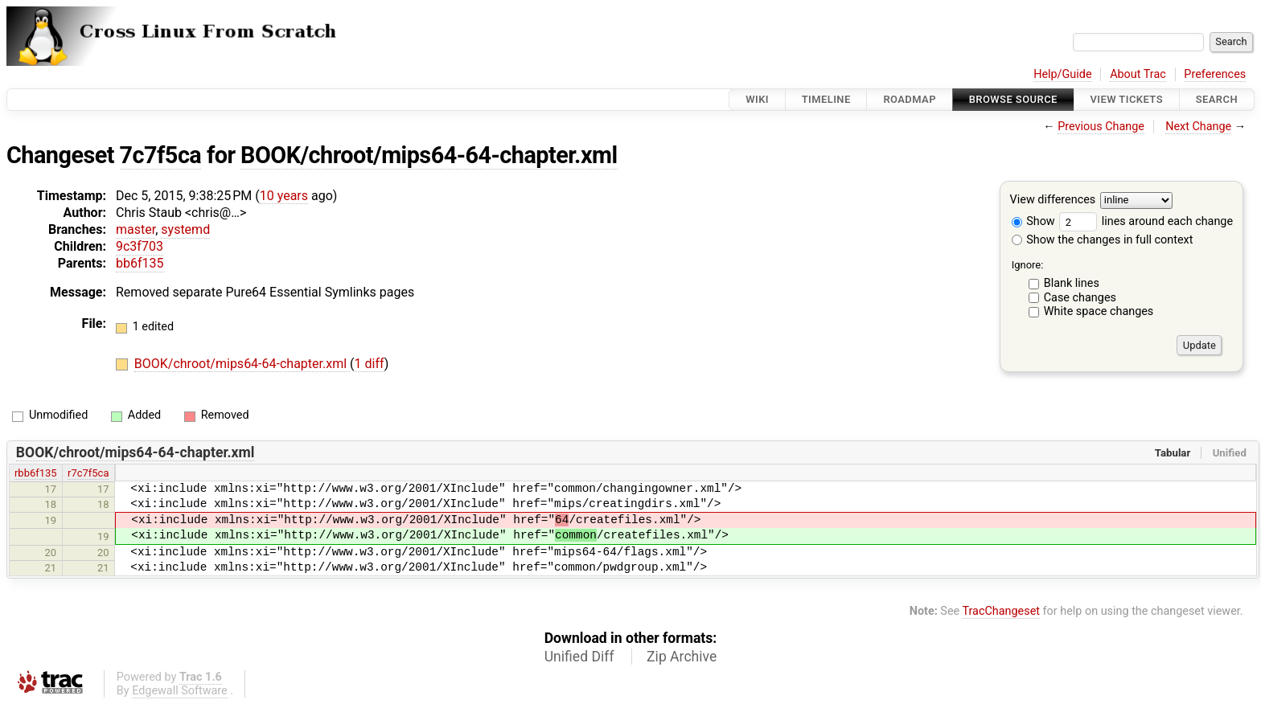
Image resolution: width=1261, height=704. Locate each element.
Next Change (1198, 126)
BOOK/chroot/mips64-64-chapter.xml (428, 155)
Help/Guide (1062, 74)
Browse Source (1013, 99)
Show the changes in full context (1102, 240)
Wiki (757, 99)
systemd (185, 229)
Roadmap (909, 99)
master (135, 229)
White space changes (1099, 311)
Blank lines (1071, 283)
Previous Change (1101, 126)
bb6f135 (140, 263)
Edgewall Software (180, 691)
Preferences (1215, 74)
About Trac (1138, 74)
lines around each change (1146, 221)
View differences (1053, 200)
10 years (284, 195)
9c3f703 (139, 246)
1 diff (369, 363)
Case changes (1080, 298)
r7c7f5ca (88, 473)
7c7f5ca (161, 155)
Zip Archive (682, 657)
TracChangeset (1001, 611)
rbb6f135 (35, 473)
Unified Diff (579, 657)
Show (1033, 221)
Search (1217, 99)
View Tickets (1127, 99)
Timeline (826, 99)
